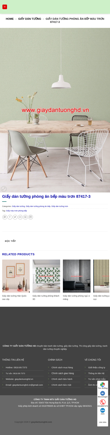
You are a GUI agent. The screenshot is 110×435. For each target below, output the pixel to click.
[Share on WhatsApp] (4, 217)
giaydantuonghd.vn (24, 379)
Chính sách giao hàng (63, 373)
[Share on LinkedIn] (30, 217)
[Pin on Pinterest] (25, 217)
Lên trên (102, 419)
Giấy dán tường (29, 18)
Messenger (103, 394)
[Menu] (4, 7)
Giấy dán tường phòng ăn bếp (38, 206)
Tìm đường (103, 385)
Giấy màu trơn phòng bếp (16, 211)
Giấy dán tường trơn (59, 206)
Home (10, 18)
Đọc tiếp (10, 241)
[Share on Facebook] (10, 217)
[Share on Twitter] (15, 217)
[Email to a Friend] (20, 217)
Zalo (102, 411)
